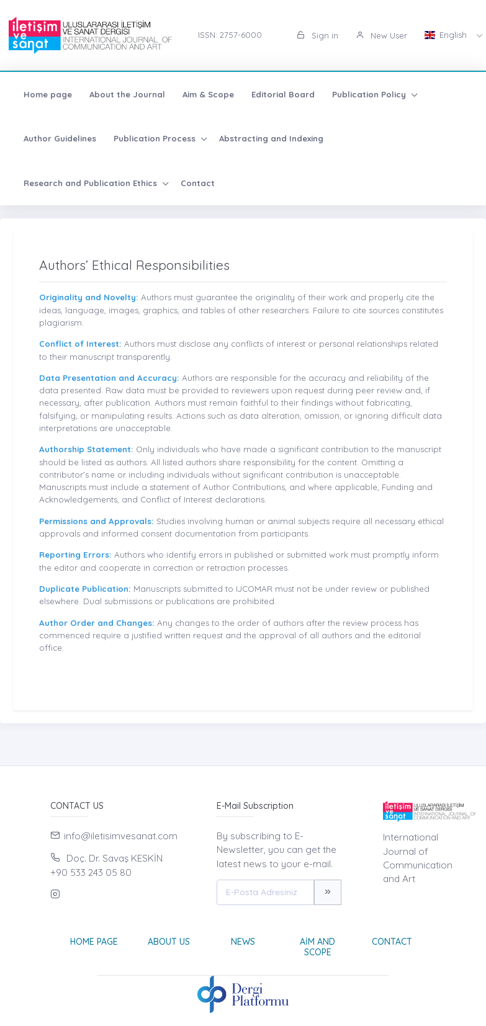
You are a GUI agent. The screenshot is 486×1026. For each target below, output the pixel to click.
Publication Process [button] (156, 138)
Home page (48, 94)
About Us (169, 941)
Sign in (317, 35)
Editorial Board (283, 94)
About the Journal (127, 94)
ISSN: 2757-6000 (230, 35)
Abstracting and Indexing (271, 138)
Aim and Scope (317, 947)
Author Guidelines (60, 138)
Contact (198, 183)
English (447, 35)
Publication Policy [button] (370, 94)
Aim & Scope (208, 94)
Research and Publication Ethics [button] (92, 183)
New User (381, 35)
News (243, 941)
